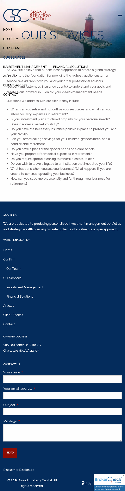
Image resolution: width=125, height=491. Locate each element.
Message (26, 421)
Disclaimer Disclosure (18, 470)
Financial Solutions (70, 67)
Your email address (34, 388)
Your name (28, 372)
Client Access (15, 85)
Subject (25, 405)
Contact (10, 94)
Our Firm (10, 39)
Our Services (14, 57)
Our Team (11, 48)
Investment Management (25, 67)
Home (7, 30)
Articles (10, 76)
